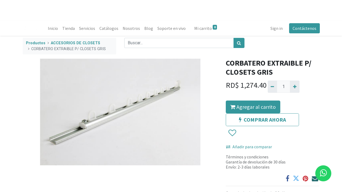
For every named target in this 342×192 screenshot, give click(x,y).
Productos (35, 43)
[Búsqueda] (239, 43)
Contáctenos (304, 28)
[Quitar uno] (272, 87)
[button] (232, 133)
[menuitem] (53, 28)
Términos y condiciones (247, 156)
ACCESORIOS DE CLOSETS (75, 43)
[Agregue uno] (294, 87)
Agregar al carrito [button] (253, 106)
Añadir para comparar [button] (249, 146)
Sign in (276, 28)
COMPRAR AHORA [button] (262, 119)
